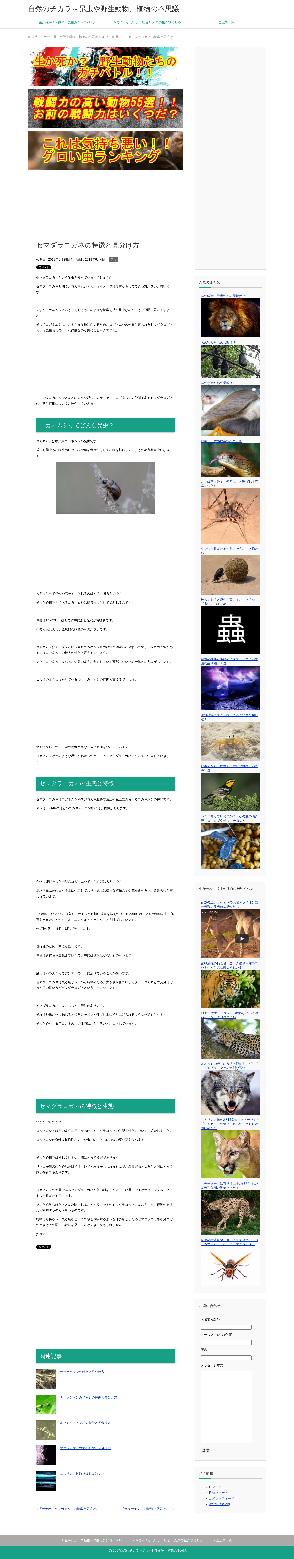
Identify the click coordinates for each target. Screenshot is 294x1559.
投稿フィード (218, 1492)
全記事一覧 (226, 22)
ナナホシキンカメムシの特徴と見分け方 (88, 1397)
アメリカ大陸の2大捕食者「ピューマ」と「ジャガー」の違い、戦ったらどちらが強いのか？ (230, 1124)
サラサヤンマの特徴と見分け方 (82, 1372)
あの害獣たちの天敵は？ (218, 342)
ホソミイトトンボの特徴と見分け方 (85, 1422)
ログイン (215, 1487)
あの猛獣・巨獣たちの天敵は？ (223, 296)
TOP (68, 37)
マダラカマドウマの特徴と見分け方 (85, 1448)
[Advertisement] (105, 201)
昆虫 (113, 259)
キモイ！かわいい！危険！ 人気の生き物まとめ (147, 22)
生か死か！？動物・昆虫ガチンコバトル (67, 22)
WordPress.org (219, 1504)
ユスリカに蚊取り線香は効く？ (82, 1473)
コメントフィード (221, 1498)
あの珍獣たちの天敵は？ (218, 383)
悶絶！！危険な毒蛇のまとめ (221, 441)
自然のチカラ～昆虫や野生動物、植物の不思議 (103, 9)
